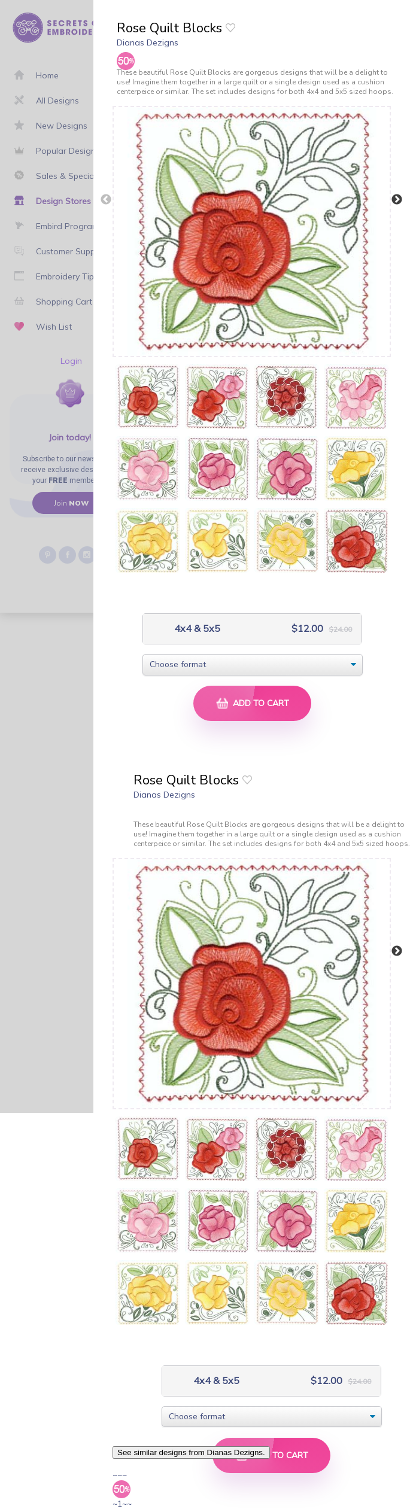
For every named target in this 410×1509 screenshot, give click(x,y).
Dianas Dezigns (147, 42)
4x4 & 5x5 (196, 628)
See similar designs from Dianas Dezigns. (191, 1452)
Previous (106, 200)
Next (397, 200)
